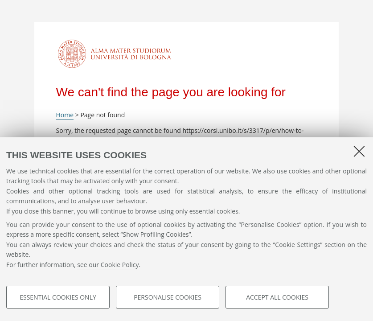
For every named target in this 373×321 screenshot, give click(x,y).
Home (65, 115)
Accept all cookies (277, 297)
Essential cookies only (58, 297)
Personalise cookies (167, 297)
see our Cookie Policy (108, 264)
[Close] (359, 151)
